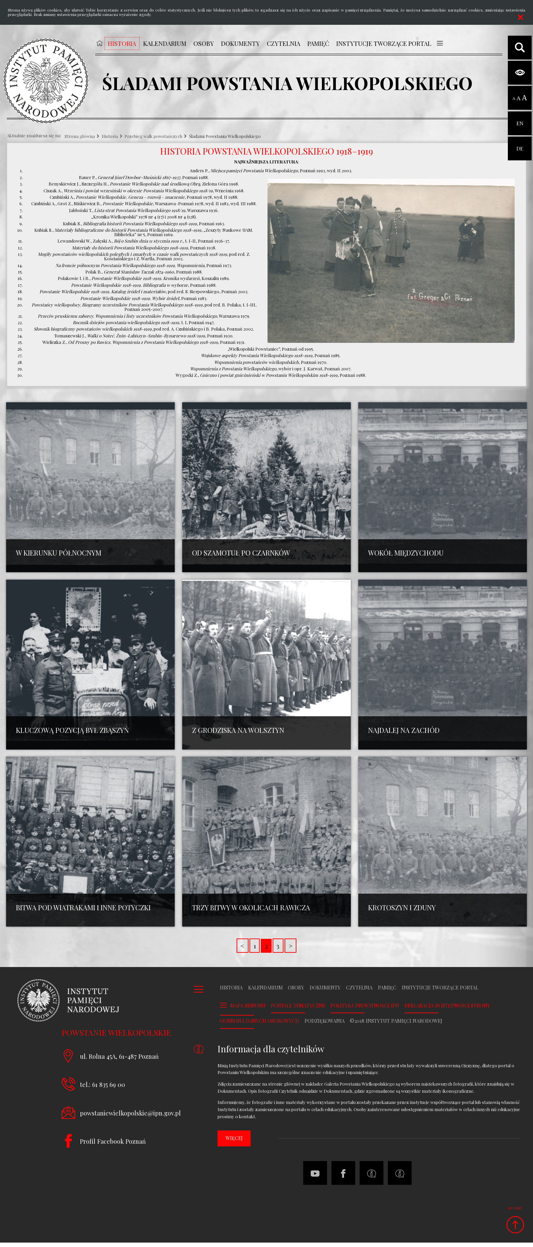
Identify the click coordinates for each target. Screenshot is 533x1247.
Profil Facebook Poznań (113, 1145)
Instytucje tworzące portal (440, 992)
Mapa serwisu (247, 1010)
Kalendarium (265, 992)
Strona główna (80, 136)
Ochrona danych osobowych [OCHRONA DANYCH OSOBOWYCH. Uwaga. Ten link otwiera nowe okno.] (259, 1026)
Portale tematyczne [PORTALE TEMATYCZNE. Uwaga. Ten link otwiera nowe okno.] (298, 1010)
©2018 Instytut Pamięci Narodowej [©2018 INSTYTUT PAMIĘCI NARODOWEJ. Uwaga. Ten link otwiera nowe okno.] (396, 1026)
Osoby (296, 992)
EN (519, 119)
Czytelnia (359, 992)
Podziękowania (325, 1026)
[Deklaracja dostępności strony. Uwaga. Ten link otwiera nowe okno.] (400, 1178)
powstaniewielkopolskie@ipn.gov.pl (130, 1117)
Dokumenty (325, 992)
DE (519, 144)
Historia (110, 136)
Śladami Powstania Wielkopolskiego (225, 136)
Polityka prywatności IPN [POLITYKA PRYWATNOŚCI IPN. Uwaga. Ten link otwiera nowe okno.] (364, 1010)
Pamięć (387, 992)
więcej (234, 1142)
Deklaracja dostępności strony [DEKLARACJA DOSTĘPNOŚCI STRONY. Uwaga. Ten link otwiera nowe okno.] (447, 1010)
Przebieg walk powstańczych (153, 136)
